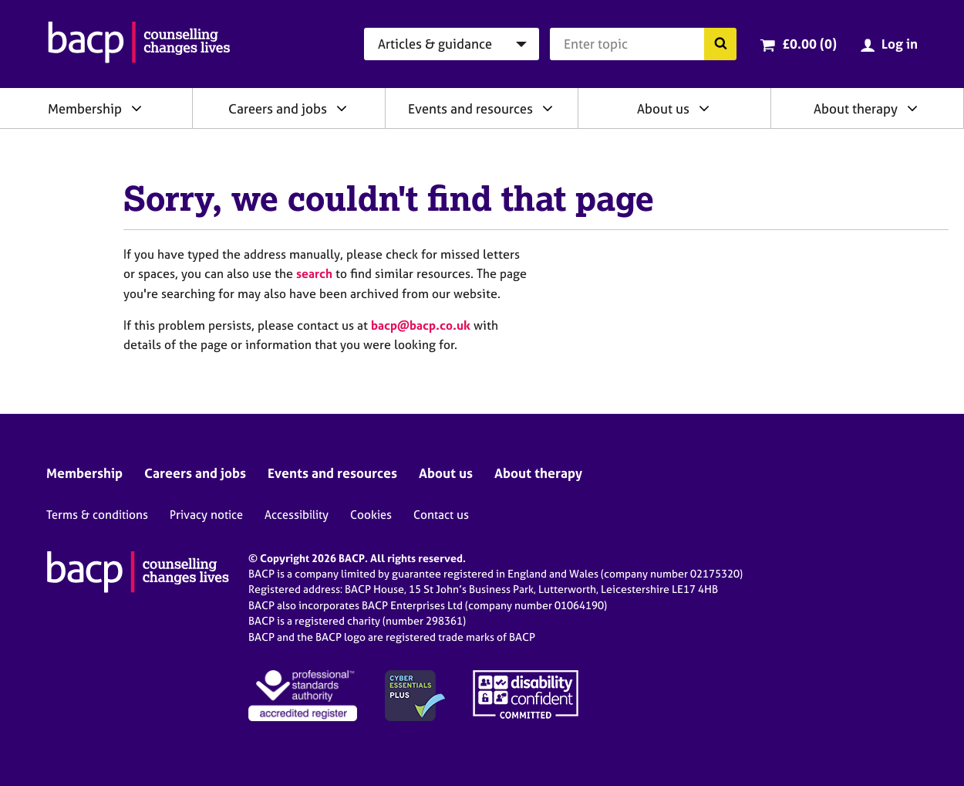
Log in (899, 44)
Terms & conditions (97, 514)
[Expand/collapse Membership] (136, 108)
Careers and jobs (277, 108)
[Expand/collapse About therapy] (912, 108)
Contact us (441, 514)
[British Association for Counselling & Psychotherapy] (139, 44)
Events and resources (470, 108)
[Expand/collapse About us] (704, 108)
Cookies (371, 514)
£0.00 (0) (809, 44)
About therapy (856, 108)
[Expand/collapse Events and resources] (547, 108)
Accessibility (297, 514)
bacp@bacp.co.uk (420, 325)
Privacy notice (206, 514)
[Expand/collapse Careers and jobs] (341, 108)
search (314, 273)
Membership (85, 108)
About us (663, 108)
